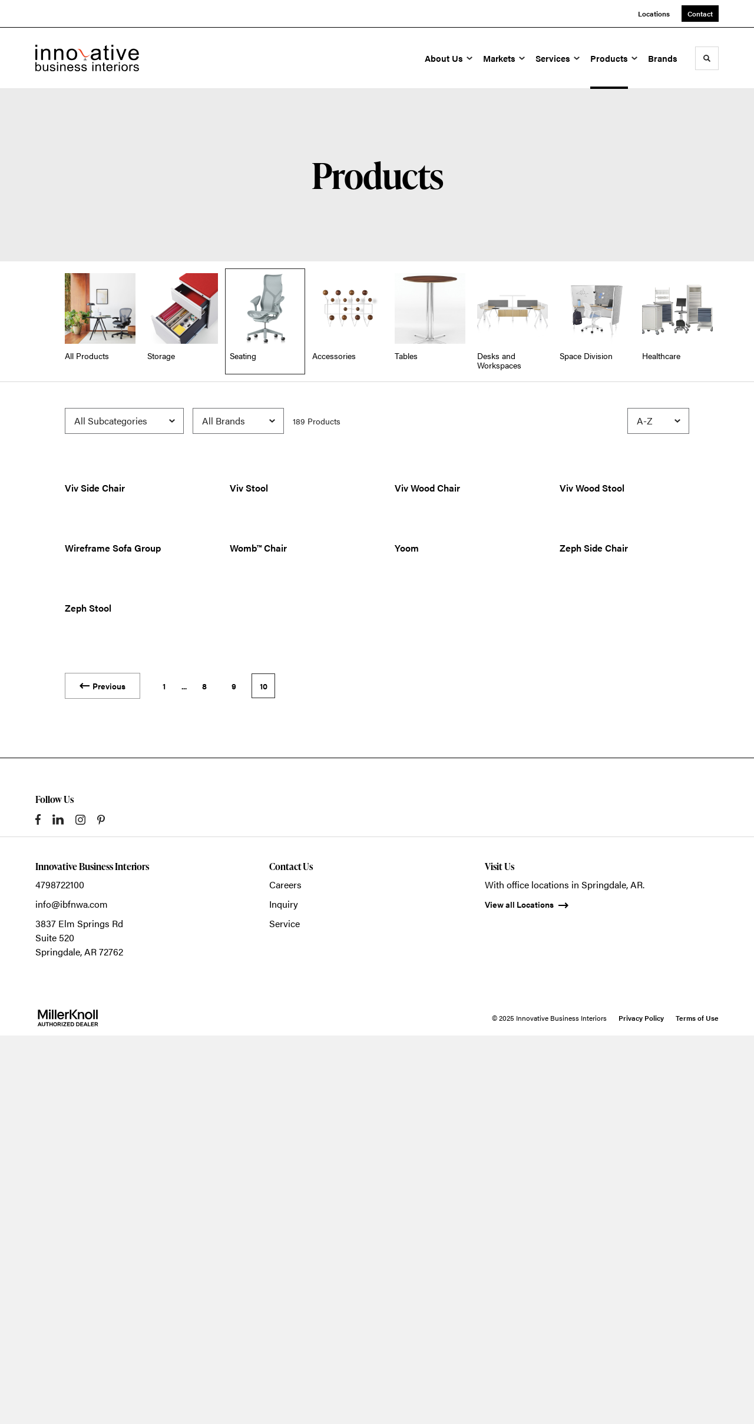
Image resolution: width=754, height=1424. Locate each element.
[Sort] (658, 421)
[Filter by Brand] (238, 421)
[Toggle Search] (707, 58)
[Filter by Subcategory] (124, 421)
